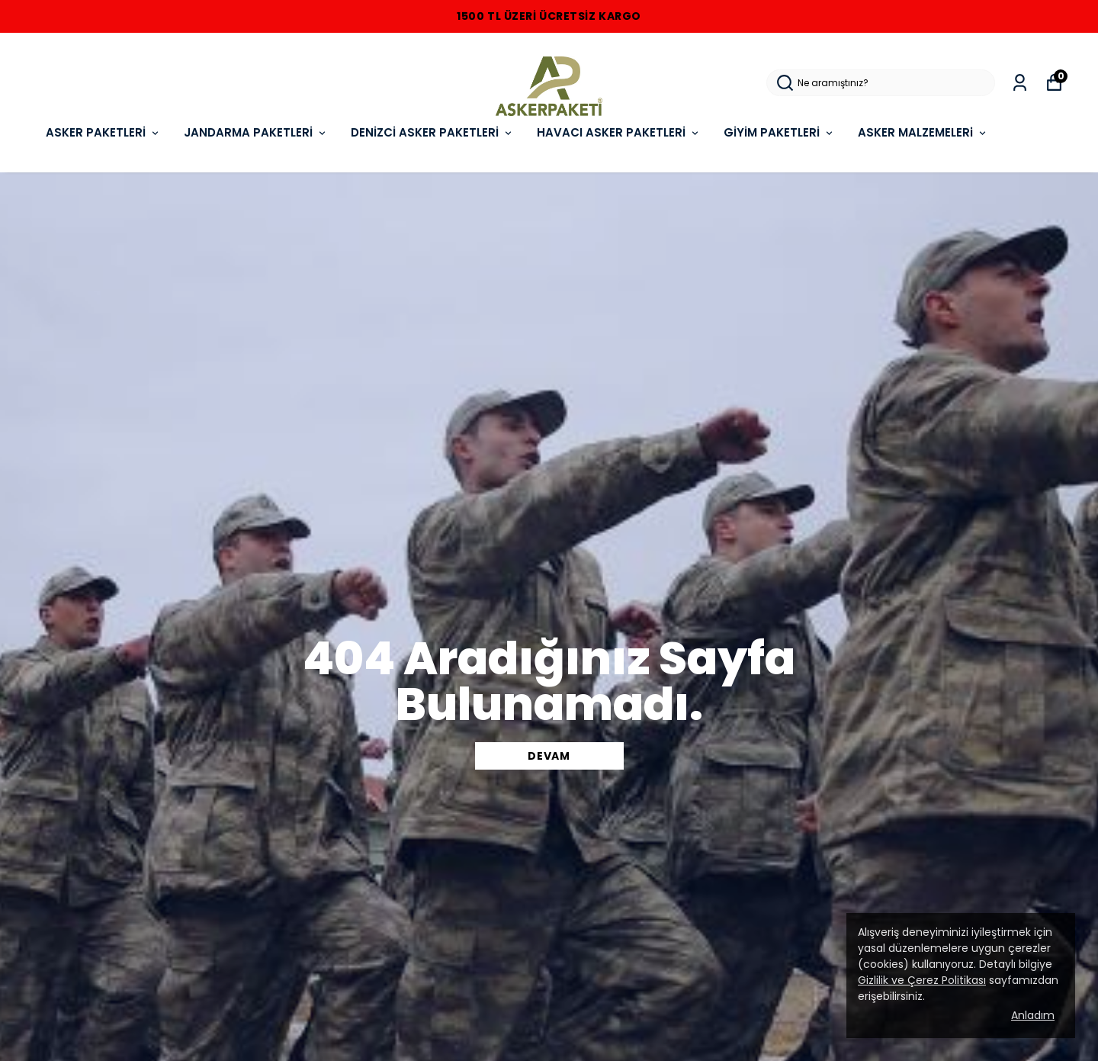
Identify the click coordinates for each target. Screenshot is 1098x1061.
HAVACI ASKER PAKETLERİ (619, 132)
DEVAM (549, 756)
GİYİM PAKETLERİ (779, 132)
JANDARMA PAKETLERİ (256, 132)
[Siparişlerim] (1019, 82)
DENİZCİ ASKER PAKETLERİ (432, 132)
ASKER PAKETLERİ (103, 132)
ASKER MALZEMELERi (923, 132)
